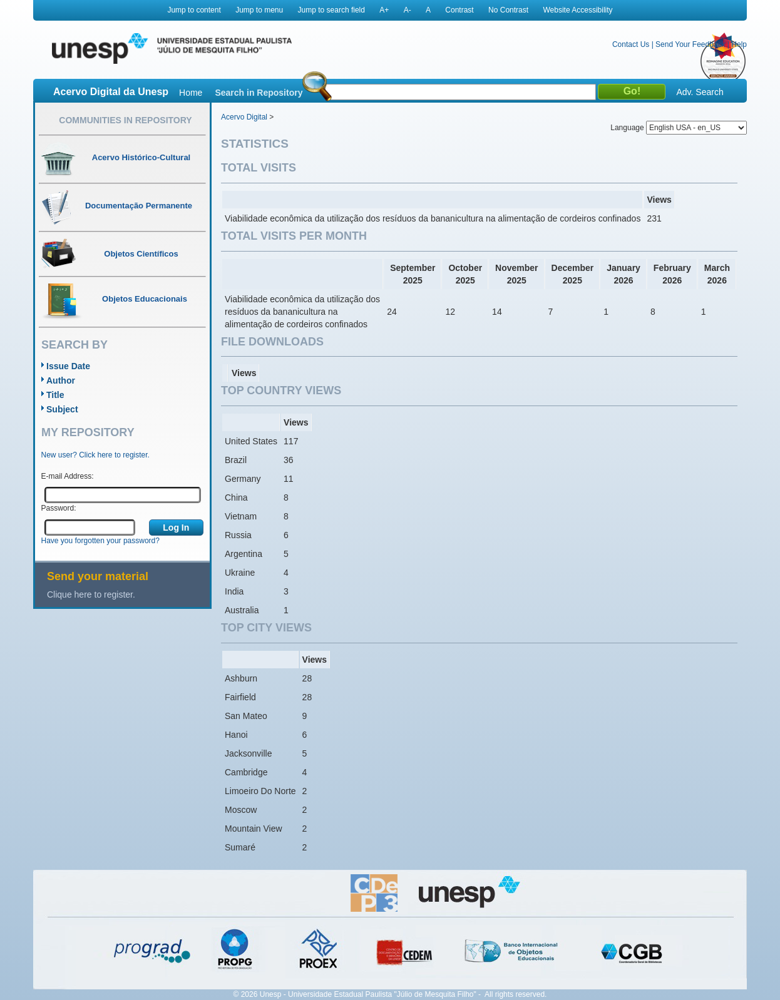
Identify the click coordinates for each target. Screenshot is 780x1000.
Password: (58, 508)
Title (55, 395)
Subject (62, 409)
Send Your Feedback (690, 44)
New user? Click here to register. (95, 455)
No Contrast (508, 10)
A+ (384, 10)
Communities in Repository (125, 120)
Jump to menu (259, 10)
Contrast (459, 10)
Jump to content (193, 10)
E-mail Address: (67, 476)
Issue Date (68, 366)
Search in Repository (258, 93)
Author (60, 380)
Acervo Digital (244, 117)
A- (407, 10)
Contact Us (630, 44)
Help (739, 44)
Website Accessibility (577, 10)
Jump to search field (331, 10)
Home (190, 93)
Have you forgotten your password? (100, 540)
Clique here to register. (91, 594)
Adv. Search (699, 92)
